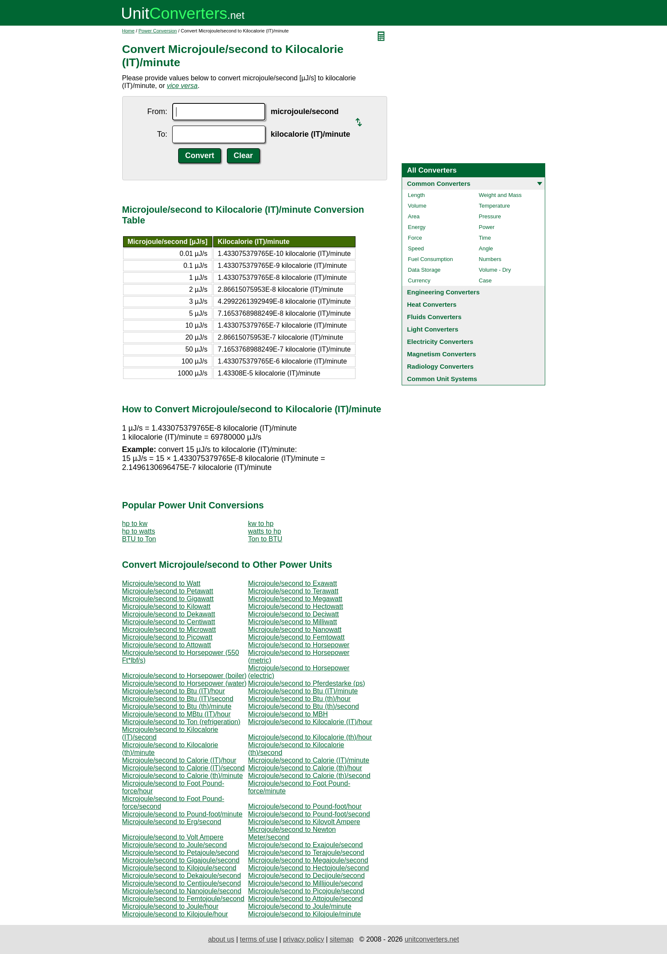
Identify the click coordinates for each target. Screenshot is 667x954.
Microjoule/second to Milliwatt (292, 621)
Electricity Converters (440, 341)
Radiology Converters (440, 366)
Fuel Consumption (430, 259)
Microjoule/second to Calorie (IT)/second (183, 768)
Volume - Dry (495, 270)
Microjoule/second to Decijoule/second (306, 875)
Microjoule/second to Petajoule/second (180, 852)
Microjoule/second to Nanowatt (295, 629)
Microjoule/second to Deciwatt (293, 614)
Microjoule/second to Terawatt (293, 591)
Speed (416, 248)
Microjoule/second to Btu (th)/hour (299, 698)
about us (221, 939)
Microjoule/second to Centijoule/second (181, 883)
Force (415, 238)
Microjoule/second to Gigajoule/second (181, 860)
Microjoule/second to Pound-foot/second (309, 814)
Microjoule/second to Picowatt (167, 637)
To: (162, 134)
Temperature (494, 206)
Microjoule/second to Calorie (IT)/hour (179, 760)
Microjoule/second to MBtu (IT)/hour (176, 714)
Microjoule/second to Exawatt (292, 583)
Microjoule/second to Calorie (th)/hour (305, 768)
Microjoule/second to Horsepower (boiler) (184, 675)
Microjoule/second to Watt (161, 583)
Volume (417, 206)
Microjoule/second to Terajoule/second (306, 852)
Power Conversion (157, 30)
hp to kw (135, 523)
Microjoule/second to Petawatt (167, 591)
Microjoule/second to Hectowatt (295, 606)
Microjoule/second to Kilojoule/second (179, 868)
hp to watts (138, 531)
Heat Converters (432, 304)
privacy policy (303, 939)
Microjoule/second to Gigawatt (168, 598)
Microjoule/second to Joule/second (174, 844)
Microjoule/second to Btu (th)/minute (177, 706)
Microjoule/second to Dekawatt (168, 614)
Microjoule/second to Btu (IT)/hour (173, 691)
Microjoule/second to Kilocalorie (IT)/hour (310, 721)
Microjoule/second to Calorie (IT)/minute (309, 760)
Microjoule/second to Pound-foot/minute (182, 814)
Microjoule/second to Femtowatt (296, 637)
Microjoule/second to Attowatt (166, 645)
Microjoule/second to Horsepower (299, 645)
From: (157, 111)
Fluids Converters (434, 316)
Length (416, 195)
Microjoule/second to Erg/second (171, 821)
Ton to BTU (265, 539)
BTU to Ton (139, 539)
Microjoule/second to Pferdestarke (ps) (306, 683)
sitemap (341, 939)
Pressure (490, 216)
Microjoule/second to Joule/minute (300, 906)
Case (485, 280)
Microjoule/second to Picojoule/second (306, 891)
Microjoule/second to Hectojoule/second (308, 868)
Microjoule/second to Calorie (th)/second (309, 775)
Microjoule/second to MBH (288, 714)
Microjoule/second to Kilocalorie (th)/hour (310, 737)
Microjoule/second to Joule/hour (170, 906)
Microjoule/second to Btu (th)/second (303, 706)
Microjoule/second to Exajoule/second (305, 844)
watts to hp (264, 531)
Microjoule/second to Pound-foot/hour (305, 806)
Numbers (490, 259)
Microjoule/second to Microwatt (169, 629)
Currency (419, 280)
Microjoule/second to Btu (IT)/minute (303, 691)
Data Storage (424, 270)
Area (414, 216)
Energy (417, 227)
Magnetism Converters (441, 354)
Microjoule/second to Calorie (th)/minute (182, 775)
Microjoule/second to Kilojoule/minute (304, 914)
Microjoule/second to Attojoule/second (305, 898)
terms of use (258, 939)
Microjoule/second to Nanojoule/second (181, 891)
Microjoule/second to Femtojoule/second (183, 898)
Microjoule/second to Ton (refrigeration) (181, 721)
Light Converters (432, 329)
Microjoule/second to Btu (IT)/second (178, 698)
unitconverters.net (432, 939)
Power (487, 227)
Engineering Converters (443, 292)
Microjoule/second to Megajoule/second (308, 860)
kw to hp (261, 523)
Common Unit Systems (442, 378)
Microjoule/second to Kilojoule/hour (175, 914)
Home (128, 30)
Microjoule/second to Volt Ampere (172, 837)
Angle (486, 248)
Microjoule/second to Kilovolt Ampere (304, 821)
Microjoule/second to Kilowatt (166, 606)
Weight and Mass (500, 195)
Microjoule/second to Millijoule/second (305, 883)
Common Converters (438, 183)
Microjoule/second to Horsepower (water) (184, 683)
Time (485, 238)
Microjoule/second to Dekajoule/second (181, 875)
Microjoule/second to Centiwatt (168, 621)
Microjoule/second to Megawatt (295, 598)
